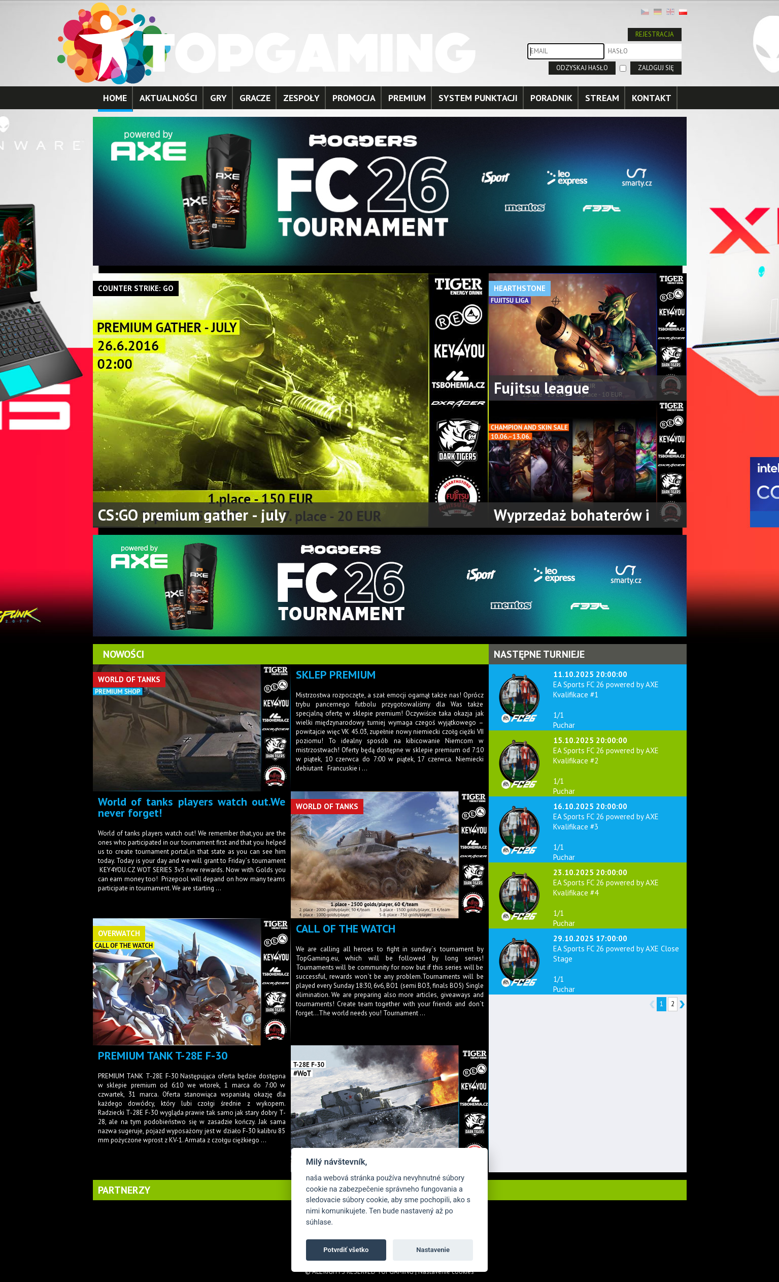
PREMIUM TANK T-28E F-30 (162, 1055)
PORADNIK (551, 98)
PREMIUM (407, 98)
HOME (115, 98)
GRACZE (255, 98)
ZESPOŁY (301, 98)
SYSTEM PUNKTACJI (478, 98)
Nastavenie (433, 1250)
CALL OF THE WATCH (345, 928)
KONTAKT (651, 98)
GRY (218, 98)
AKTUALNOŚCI (168, 98)
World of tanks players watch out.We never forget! (192, 807)
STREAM (602, 98)
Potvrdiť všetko (345, 1250)
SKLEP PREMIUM (336, 674)
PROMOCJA (354, 98)
